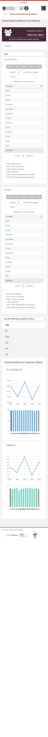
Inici (5, 14)
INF (6, 527)
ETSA (8, 112)
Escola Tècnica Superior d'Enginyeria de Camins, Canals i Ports (23, 156)
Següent (29, 253)
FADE (8, 229)
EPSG (8, 100)
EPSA (8, 91)
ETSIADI (9, 121)
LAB (6, 539)
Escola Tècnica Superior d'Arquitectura (23, 114)
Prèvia (17, 253)
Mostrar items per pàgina (24, 72)
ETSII (8, 194)
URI (6, 550)
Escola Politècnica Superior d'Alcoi (23, 93)
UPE (6, 544)
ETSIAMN (9, 138)
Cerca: (24, 77)
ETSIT (8, 218)
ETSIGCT (9, 178)
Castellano (23, 3)
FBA (7, 241)
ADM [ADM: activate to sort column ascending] (34, 86)
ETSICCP (9, 152)
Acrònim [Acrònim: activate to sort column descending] (9, 86)
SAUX (7, 533)
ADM (7, 521)
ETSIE (8, 166)
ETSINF (9, 206)
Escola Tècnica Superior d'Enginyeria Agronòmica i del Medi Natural (24, 142)
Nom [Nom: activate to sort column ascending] (19, 86)
